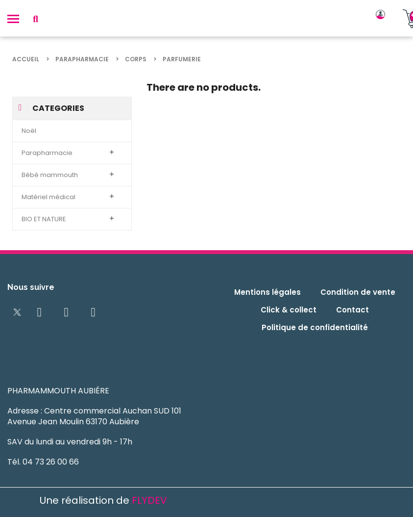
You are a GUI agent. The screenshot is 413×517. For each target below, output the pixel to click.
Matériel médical (48, 197)
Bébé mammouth (50, 175)
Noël (29, 130)
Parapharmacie (47, 152)
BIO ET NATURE (44, 219)
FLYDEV (149, 500)
